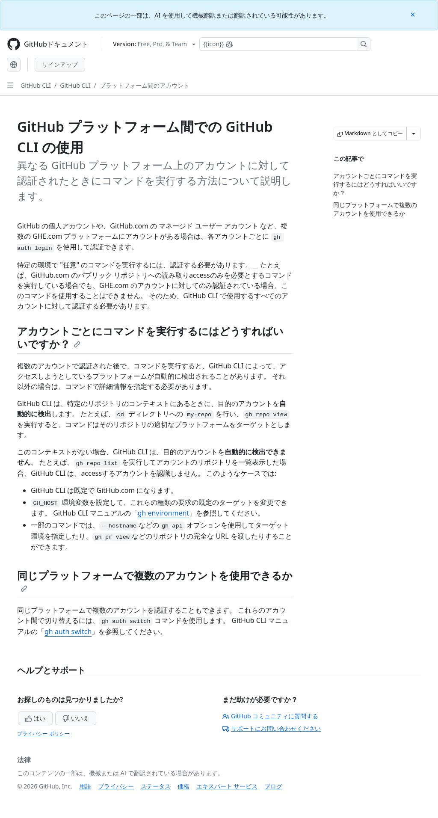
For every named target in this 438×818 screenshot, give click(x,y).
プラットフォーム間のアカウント (144, 85)
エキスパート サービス (227, 786)
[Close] (413, 14)
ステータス (156, 786)
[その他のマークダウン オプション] (413, 133)
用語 (85, 786)
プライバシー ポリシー (43, 733)
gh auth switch (68, 631)
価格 (183, 786)
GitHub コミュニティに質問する (270, 716)
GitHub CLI (36, 85)
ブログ (273, 786)
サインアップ (60, 64)
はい (35, 718)
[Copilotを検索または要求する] (284, 44)
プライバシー (116, 786)
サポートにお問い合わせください (271, 728)
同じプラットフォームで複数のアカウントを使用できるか (155, 580)
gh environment (163, 513)
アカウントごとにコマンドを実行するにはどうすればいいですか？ (150, 337)
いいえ (75, 718)
